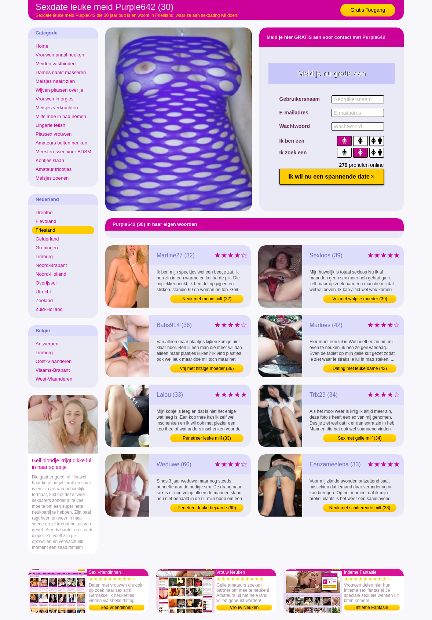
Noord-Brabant (51, 265)
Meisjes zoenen (52, 178)
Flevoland (46, 221)
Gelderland (47, 239)
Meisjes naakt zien (55, 81)
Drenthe (44, 212)
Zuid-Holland (49, 309)
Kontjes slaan (50, 160)
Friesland (45, 230)
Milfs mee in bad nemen (61, 116)
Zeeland (44, 300)
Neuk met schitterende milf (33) (360, 507)
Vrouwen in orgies (55, 99)
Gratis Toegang (368, 10)
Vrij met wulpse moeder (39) (359, 298)
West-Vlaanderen (54, 379)
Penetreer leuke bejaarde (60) (206, 507)
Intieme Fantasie (372, 607)
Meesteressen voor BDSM (63, 151)
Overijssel (46, 283)
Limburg (44, 256)
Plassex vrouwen (54, 134)
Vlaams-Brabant (53, 370)
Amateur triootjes (54, 169)
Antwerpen (47, 343)
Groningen (47, 247)
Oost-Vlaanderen (54, 361)
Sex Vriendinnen (116, 607)
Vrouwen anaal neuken (60, 55)
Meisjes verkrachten (57, 107)
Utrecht (43, 291)
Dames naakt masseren (61, 72)
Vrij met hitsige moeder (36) (207, 368)
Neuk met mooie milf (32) (206, 298)
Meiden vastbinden (56, 63)
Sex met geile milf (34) (359, 438)
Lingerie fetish (50, 125)
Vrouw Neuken (244, 607)
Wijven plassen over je (59, 90)
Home (42, 46)
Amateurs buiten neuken (61, 143)
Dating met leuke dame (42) (360, 368)
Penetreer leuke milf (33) (207, 438)
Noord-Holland (51, 274)
